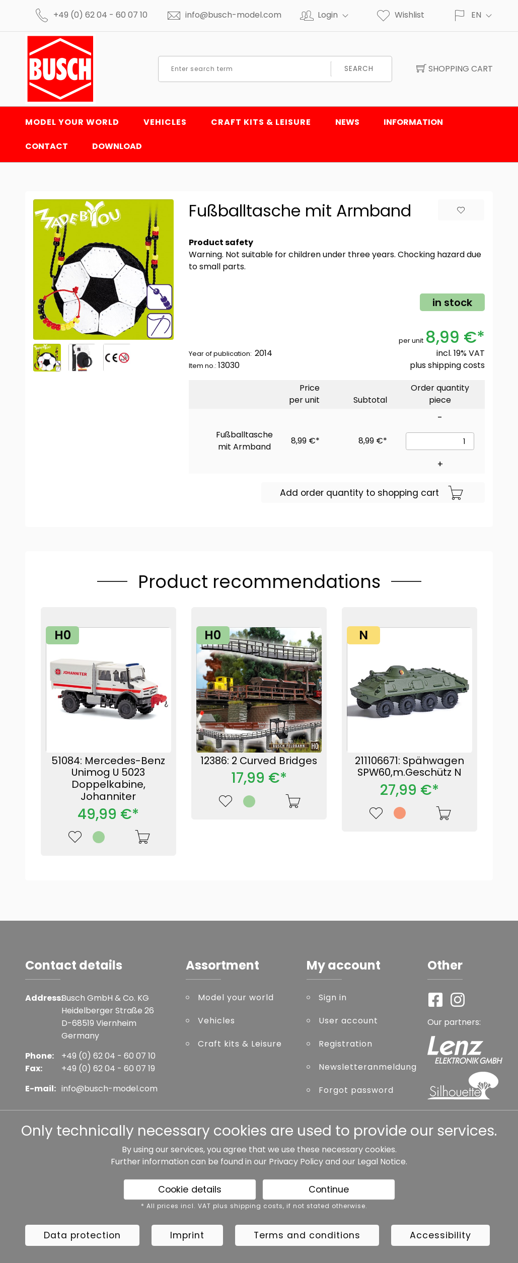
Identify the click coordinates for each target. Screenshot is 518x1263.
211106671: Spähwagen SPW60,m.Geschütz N (409, 767)
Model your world (72, 122)
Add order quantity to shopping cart (372, 493)
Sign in (333, 997)
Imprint (187, 1235)
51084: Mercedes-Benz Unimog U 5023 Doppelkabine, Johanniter (108, 778)
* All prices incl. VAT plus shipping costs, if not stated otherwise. (254, 1206)
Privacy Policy (296, 1161)
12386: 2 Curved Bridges (258, 761)
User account (348, 1020)
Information (413, 122)
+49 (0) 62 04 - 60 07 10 (100, 15)
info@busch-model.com (233, 15)
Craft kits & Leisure (261, 122)
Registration (346, 1044)
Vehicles (165, 122)
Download (117, 146)
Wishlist (400, 15)
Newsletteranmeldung (365, 1067)
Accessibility (440, 1235)
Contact (46, 146)
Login (337, 15)
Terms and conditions (307, 1235)
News (347, 122)
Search (359, 68)
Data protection (82, 1235)
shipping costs (456, 365)
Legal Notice (381, 1161)
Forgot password (356, 1090)
